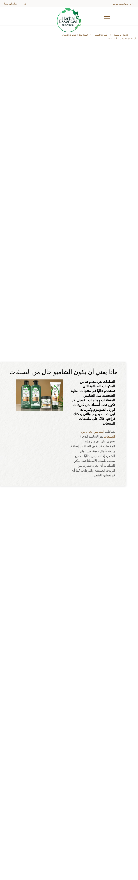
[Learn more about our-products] (69, 784)
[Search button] (25, 4)
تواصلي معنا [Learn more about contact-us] (10, 3)
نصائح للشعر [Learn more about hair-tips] (100, 34)
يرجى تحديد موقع (122, 4)
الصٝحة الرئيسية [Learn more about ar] (121, 34)
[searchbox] (30, 4)
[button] (127, 16)
